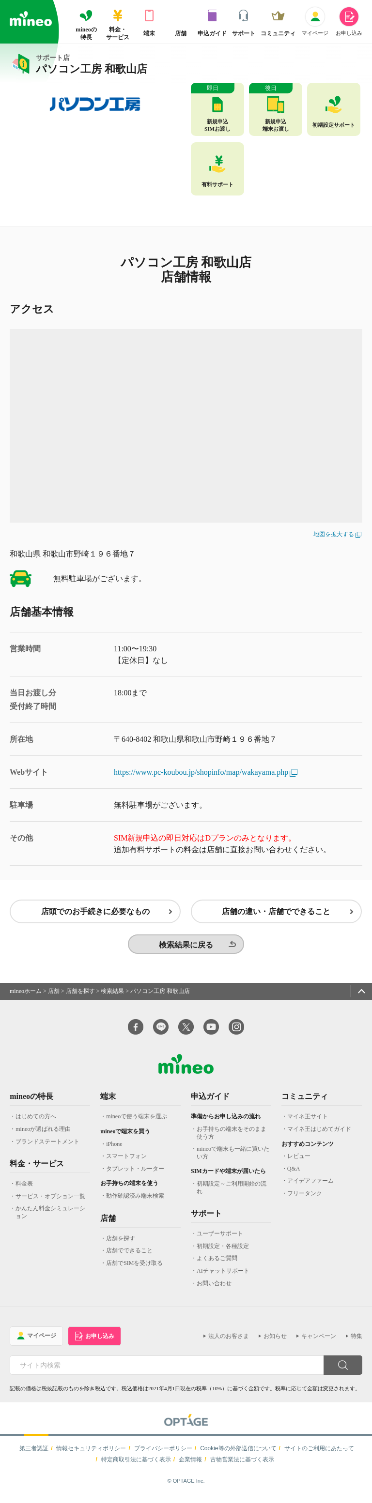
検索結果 (112, 995)
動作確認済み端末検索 (135, 1200)
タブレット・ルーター (135, 1172)
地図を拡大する (337, 534)
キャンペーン (318, 1340)
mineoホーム (26, 995)
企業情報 (190, 1463)
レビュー (298, 1160)
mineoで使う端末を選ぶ (136, 1120)
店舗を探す (80, 995)
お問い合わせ (214, 1287)
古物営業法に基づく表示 (242, 1463)
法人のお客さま (228, 1340)
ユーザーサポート (220, 1237)
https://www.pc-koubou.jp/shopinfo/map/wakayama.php (206, 772)
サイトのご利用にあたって (319, 1452)
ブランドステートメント (47, 1145)
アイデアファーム (310, 1185)
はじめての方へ (36, 1120)
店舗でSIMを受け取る (134, 1266)
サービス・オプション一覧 (50, 1200)
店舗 (54, 995)
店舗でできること (129, 1254)
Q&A (293, 1172)
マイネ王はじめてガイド (319, 1133)
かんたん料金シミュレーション (50, 1216)
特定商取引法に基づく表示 (136, 1463)
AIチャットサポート (223, 1275)
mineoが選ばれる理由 (43, 1133)
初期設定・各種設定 (223, 1250)
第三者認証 (33, 1452)
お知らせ (275, 1340)
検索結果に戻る (186, 949)
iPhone (114, 1147)
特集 (356, 1340)
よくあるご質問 (217, 1262)
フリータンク (304, 1197)
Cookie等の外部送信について (238, 1452)
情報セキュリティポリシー (91, 1452)
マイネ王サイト (307, 1120)
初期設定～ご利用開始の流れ (231, 1192)
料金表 (24, 1188)
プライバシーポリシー (163, 1452)
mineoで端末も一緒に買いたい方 (233, 1157)
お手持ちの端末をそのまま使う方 (231, 1137)
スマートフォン (126, 1160)
